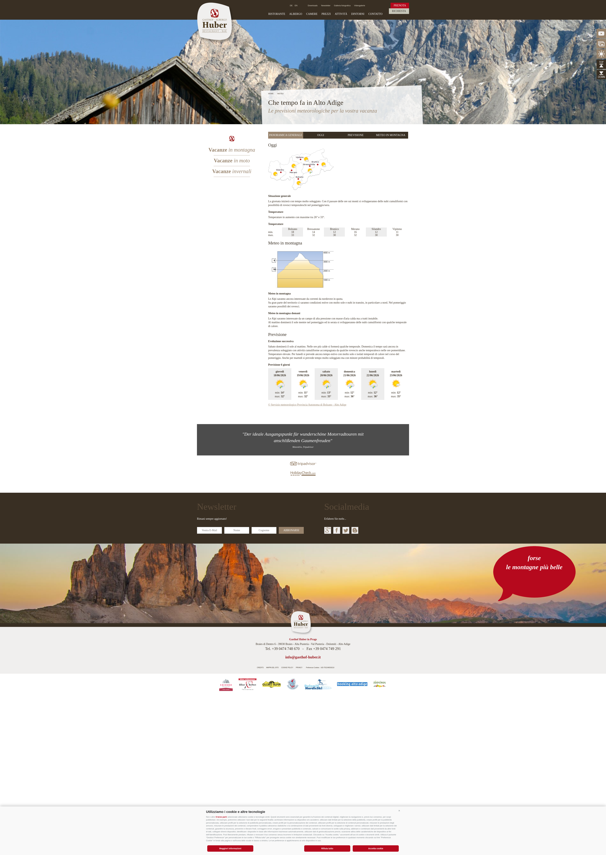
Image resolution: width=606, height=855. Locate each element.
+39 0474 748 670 (286, 649)
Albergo (295, 13)
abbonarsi (291, 530)
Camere (312, 13)
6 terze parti (221, 817)
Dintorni (357, 13)
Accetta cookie (375, 848)
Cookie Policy (287, 667)
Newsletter (325, 5)
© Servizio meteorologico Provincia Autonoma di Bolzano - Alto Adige (307, 404)
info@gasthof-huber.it (303, 657)
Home (270, 94)
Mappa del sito (272, 667)
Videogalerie (359, 5)
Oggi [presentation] (320, 135)
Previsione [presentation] (356, 135)
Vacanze (231, 150)
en (296, 5)
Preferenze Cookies (312, 667)
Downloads (313, 5)
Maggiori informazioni (230, 848)
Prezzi (326, 13)
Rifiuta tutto (327, 848)
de (291, 5)
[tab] (285, 135)
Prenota (400, 5)
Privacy (299, 667)
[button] (399, 810)
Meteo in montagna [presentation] (390, 135)
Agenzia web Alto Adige (342, 667)
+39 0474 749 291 (327, 649)
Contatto (375, 13)
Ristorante (276, 13)
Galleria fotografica (342, 5)
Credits (260, 667)
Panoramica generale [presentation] (285, 135)
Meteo (280, 94)
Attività (341, 13)
